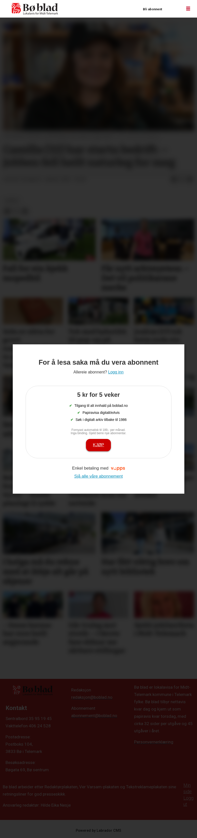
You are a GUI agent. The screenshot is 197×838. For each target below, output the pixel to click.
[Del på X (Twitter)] (182, 179)
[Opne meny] (188, 9)
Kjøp (98, 444)
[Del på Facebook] (174, 179)
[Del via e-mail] (190, 179)
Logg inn (172, 9)
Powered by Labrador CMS (98, 830)
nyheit (12, 201)
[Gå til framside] (35, 9)
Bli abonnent (152, 9)
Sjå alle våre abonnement (98, 476)
